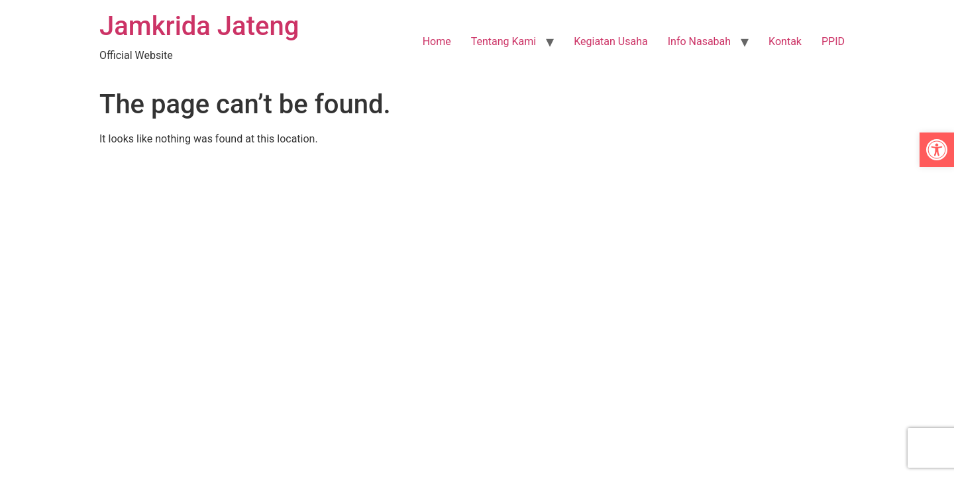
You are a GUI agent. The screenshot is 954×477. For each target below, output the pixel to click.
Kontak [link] (785, 41)
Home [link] (437, 41)
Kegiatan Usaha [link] (611, 41)
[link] (937, 149)
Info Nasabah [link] (699, 41)
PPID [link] (833, 41)
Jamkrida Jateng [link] (199, 26)
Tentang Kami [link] (503, 41)
